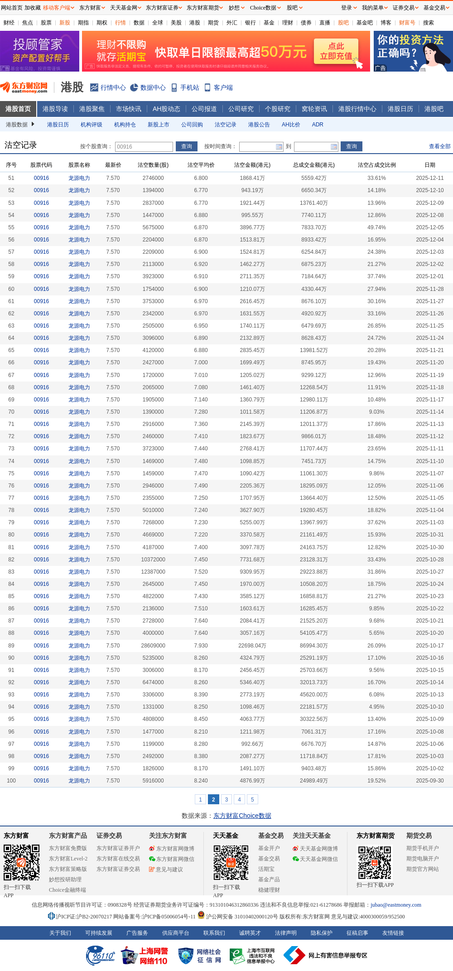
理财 (287, 22)
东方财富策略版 (68, 869)
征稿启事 (357, 933)
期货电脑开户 (422, 858)
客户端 (223, 87)
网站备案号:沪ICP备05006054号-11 (155, 916)
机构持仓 (125, 124)
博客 (386, 22)
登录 (346, 8)
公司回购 (192, 124)
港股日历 (400, 108)
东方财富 (16, 835)
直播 (324, 22)
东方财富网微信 (171, 859)
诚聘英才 (250, 933)
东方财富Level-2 (68, 858)
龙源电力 (79, 178)
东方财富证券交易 (118, 869)
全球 (157, 22)
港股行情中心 (357, 108)
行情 (120, 22)
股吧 (343, 22)
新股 (64, 22)
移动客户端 (56, 8)
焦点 (27, 22)
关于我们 (60, 933)
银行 (250, 22)
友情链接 (393, 933)
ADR (317, 124)
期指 (83, 22)
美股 (176, 22)
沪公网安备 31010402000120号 (237, 916)
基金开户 (269, 848)
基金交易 (269, 858)
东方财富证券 (162, 8)
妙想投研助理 (65, 879)
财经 (9, 22)
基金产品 (269, 879)
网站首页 (12, 8)
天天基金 (225, 835)
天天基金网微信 (315, 859)
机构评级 (91, 124)
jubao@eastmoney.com (396, 905)
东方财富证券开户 (118, 848)
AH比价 (291, 124)
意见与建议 (166, 869)
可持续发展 (98, 933)
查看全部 (440, 146)
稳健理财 (269, 890)
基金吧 (365, 22)
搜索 (428, 22)
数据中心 (153, 87)
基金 (269, 22)
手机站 (189, 87)
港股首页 (18, 108)
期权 (101, 22)
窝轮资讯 (314, 108)
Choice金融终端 (67, 890)
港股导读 (55, 108)
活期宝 (266, 869)
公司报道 (204, 108)
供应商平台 (175, 933)
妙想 (234, 8)
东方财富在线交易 (118, 858)
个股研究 (277, 108)
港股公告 (259, 124)
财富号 (407, 22)
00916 (41, 178)
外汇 (231, 22)
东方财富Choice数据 (242, 815)
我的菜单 (373, 8)
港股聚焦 (92, 108)
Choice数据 (263, 8)
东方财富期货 (376, 835)
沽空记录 (225, 124)
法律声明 (286, 933)
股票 (46, 22)
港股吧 (433, 108)
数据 (139, 22)
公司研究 (241, 108)
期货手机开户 (422, 848)
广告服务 (137, 933)
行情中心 (113, 87)
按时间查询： (220, 146)
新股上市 (158, 124)
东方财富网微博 (171, 848)
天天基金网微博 (315, 848)
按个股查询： (96, 146)
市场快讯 (128, 108)
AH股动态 (166, 108)
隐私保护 (322, 933)
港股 (194, 22)
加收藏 (32, 8)
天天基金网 (123, 8)
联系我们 (214, 933)
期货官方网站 (422, 869)
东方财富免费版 (68, 848)
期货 (213, 22)
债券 (306, 22)
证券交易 (403, 8)
